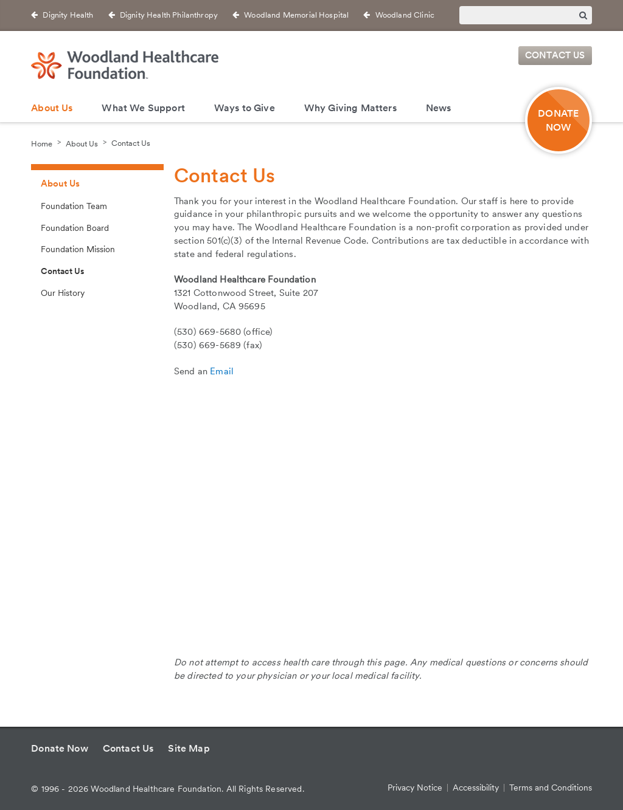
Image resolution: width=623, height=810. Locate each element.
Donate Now (59, 748)
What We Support (143, 108)
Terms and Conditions (550, 787)
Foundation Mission (78, 249)
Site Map (188, 748)
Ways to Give (244, 108)
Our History (63, 293)
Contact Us (555, 55)
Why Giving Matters (350, 108)
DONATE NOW (558, 120)
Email (222, 371)
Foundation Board (75, 228)
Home (41, 143)
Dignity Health (68, 14)
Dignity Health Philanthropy (169, 14)
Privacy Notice (415, 787)
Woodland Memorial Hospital (296, 14)
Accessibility (476, 787)
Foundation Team (74, 206)
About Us (51, 108)
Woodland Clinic (404, 14)
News (438, 108)
